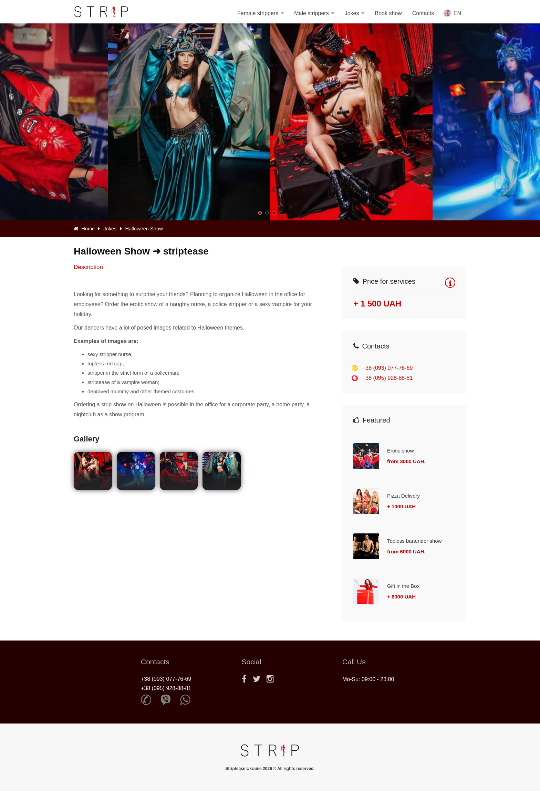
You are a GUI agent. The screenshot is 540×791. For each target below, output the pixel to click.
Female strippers (257, 13)
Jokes (352, 13)
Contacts (423, 13)
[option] (351, 121)
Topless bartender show (414, 541)
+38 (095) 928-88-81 (387, 378)
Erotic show (400, 451)
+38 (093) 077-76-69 (387, 368)
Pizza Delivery (403, 496)
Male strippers (311, 13)
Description (88, 267)
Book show (388, 13)
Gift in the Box (403, 586)
